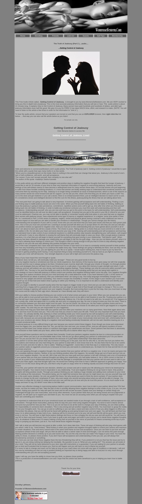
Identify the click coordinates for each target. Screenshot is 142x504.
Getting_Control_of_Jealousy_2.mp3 (71, 135)
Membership (117, 36)
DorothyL (39, 36)
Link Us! (70, 36)
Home (22, 36)
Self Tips (101, 36)
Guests (86, 36)
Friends (55, 36)
